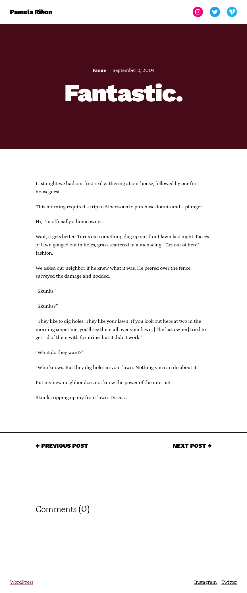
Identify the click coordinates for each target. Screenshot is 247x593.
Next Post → (192, 445)
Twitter (229, 582)
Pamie (99, 70)
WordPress (21, 582)
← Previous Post (62, 445)
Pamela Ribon (31, 11)
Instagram (205, 582)
